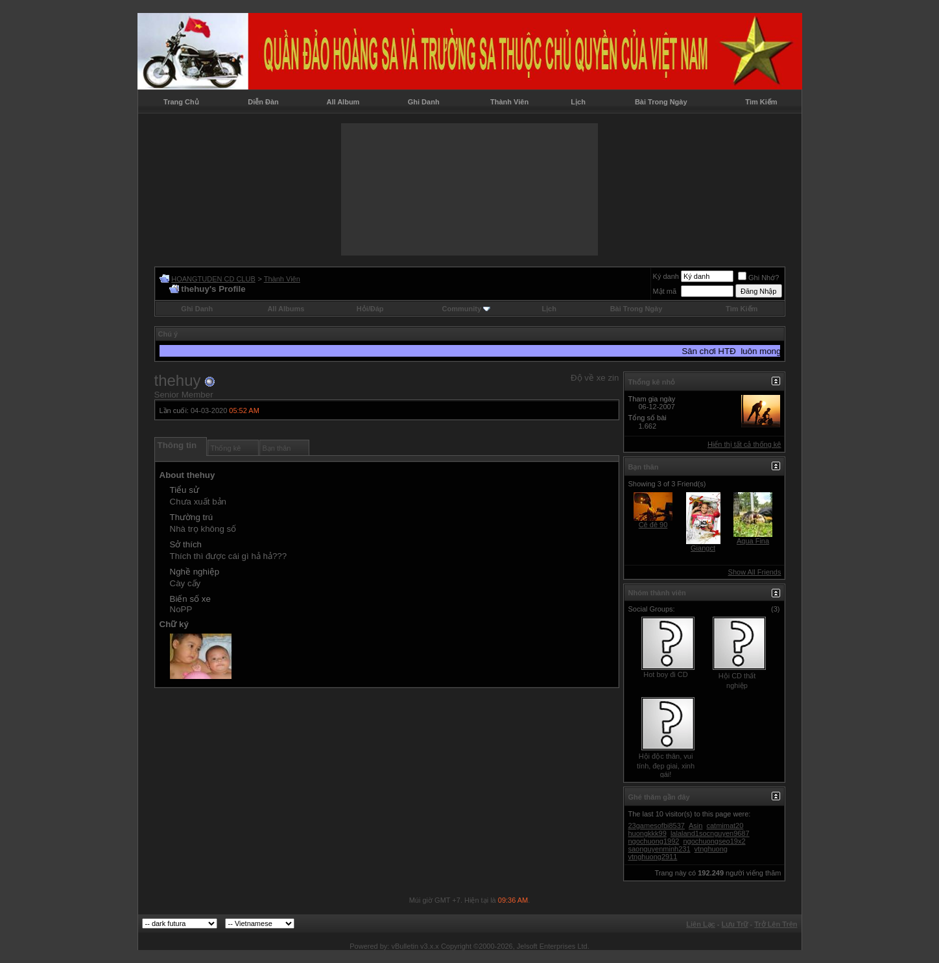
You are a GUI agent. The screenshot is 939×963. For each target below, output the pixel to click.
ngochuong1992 (654, 841)
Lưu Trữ (735, 924)
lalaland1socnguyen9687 (710, 833)
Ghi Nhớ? (758, 277)
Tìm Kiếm (761, 102)
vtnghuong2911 (653, 857)
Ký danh (666, 276)
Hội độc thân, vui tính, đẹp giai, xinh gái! (666, 765)
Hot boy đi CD (665, 674)
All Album (342, 102)
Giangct (703, 548)
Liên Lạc (700, 924)
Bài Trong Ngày (661, 102)
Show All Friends (754, 572)
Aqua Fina (753, 541)
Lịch (578, 102)
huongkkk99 (647, 833)
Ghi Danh (424, 102)
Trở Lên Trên (775, 924)
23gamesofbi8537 (656, 825)
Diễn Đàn (263, 102)
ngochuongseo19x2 (714, 841)
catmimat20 (725, 825)
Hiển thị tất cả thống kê (744, 444)
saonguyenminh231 (659, 849)
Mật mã (665, 291)
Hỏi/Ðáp (370, 309)
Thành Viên (509, 102)
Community (466, 309)
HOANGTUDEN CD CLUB (213, 279)
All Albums (285, 309)
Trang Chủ (181, 102)
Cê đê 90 (653, 525)
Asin (695, 825)
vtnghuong (711, 849)
